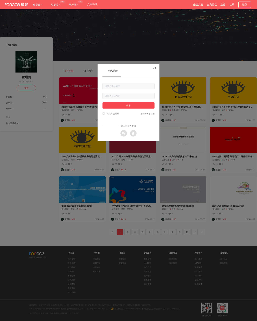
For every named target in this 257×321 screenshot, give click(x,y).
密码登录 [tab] (113, 70)
